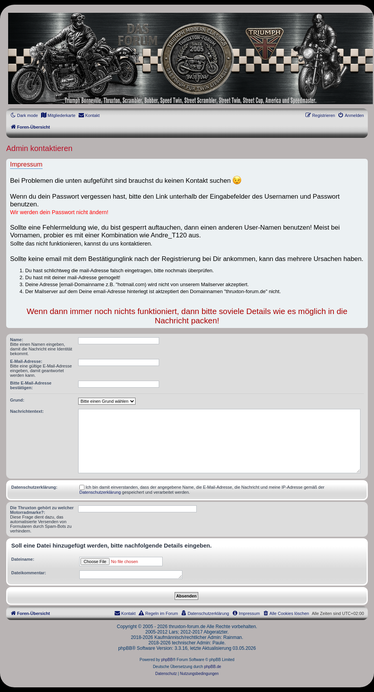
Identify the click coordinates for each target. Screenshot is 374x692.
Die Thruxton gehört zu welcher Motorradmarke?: (42, 510)
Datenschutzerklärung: (34, 487)
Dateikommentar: (28, 572)
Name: (16, 339)
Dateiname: (22, 559)
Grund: (17, 400)
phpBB (167, 660)
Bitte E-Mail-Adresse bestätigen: (30, 385)
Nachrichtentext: (27, 411)
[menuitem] (58, 115)
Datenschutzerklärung (100, 492)
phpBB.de (212, 667)
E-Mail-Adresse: (26, 361)
